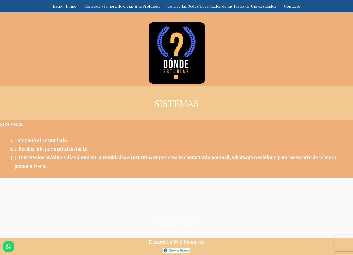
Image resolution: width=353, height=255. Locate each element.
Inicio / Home (64, 6)
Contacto (292, 6)
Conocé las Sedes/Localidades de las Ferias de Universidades (221, 6)
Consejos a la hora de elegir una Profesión (122, 6)
